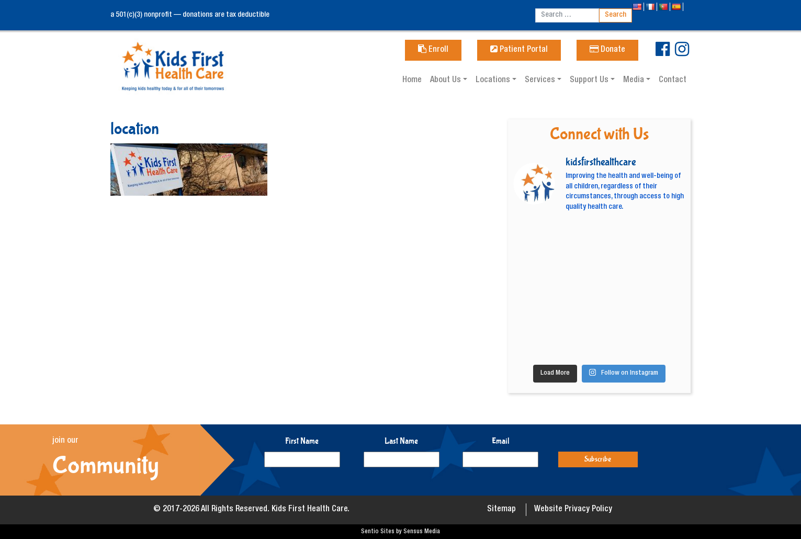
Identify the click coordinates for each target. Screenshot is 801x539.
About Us (446, 80)
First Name (302, 441)
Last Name (401, 441)
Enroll (433, 50)
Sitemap (501, 510)
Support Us (590, 80)
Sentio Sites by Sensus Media (400, 532)
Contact (672, 80)
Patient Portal (519, 50)
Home (412, 80)
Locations (494, 80)
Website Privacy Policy (573, 510)
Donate (607, 50)
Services (541, 80)
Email (501, 441)
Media (634, 80)
